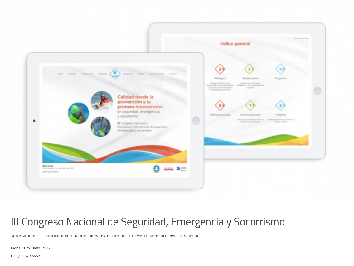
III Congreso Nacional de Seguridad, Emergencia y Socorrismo (148, 221)
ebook (35, 256)
